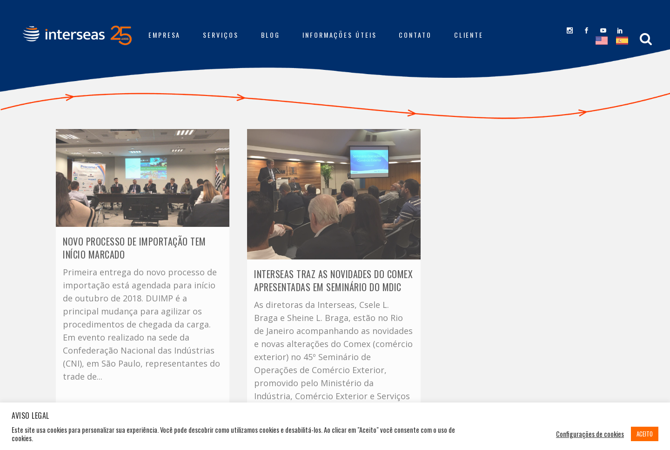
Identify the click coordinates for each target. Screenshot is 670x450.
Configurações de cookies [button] (590, 434)
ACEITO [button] (644, 433)
